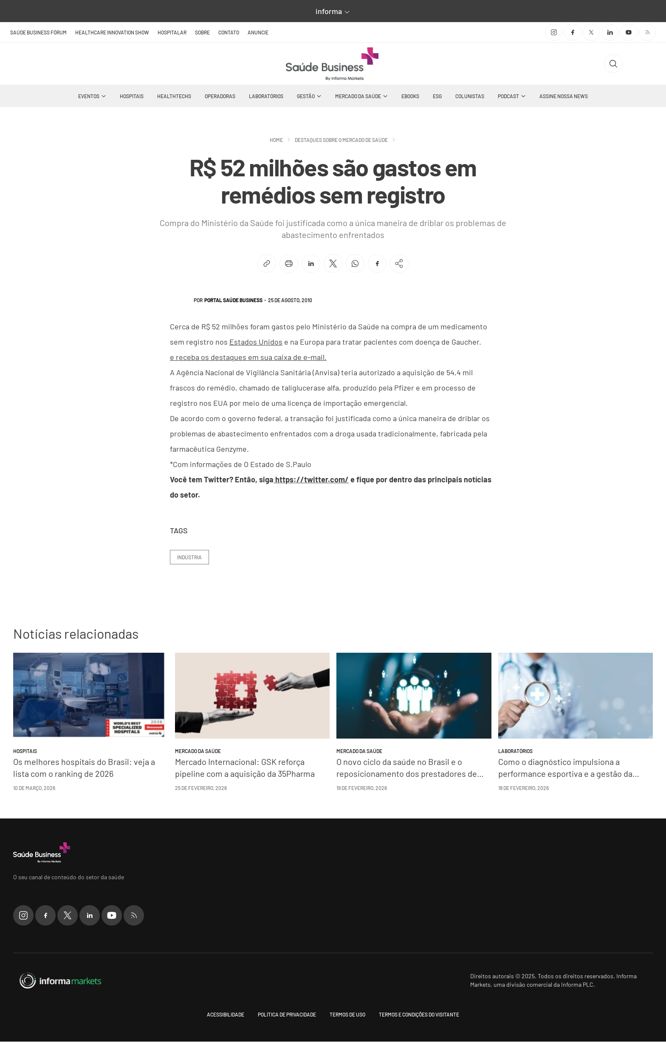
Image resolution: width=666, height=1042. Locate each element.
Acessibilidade (225, 1015)
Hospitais (132, 96)
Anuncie (258, 32)
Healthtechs (174, 96)
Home (276, 140)
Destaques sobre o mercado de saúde (341, 140)
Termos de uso (347, 1015)
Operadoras (220, 96)
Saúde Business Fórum (38, 32)
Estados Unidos (255, 342)
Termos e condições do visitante (419, 1015)
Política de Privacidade (287, 1015)
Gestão (306, 96)
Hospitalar (172, 32)
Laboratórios (266, 96)
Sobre (202, 32)
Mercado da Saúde (358, 96)
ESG (437, 96)
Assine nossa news (563, 96)
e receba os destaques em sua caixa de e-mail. (248, 357)
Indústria (189, 558)
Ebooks (410, 96)
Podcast (508, 96)
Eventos (88, 96)
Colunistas (469, 96)
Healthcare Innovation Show (112, 32)
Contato (228, 32)
